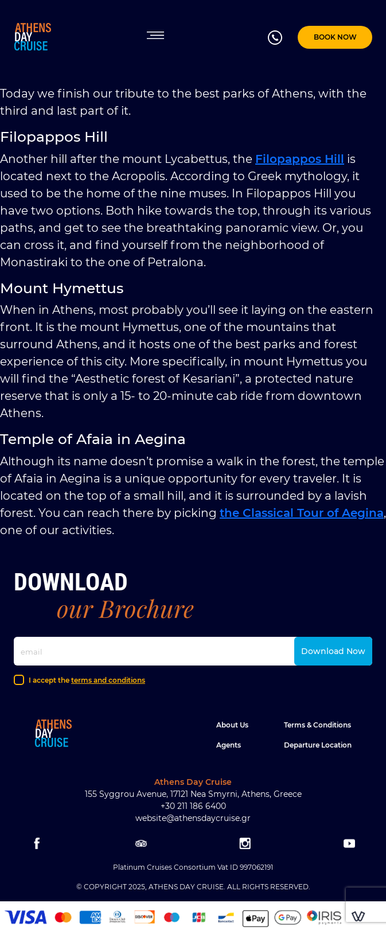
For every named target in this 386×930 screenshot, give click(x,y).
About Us (232, 725)
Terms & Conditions (317, 725)
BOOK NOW (335, 37)
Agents (228, 745)
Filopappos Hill (299, 159)
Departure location (318, 745)
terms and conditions (108, 680)
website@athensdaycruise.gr (193, 818)
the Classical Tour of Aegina (302, 513)
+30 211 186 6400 (193, 806)
